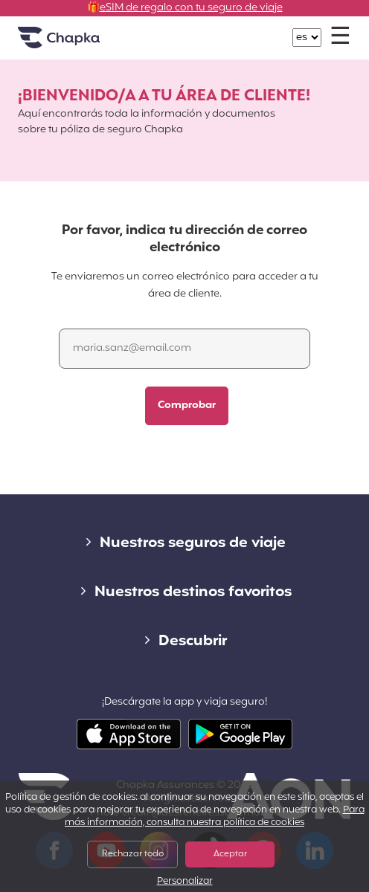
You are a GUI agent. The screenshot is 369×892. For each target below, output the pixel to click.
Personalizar (185, 882)
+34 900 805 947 (193, 30)
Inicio (77, 43)
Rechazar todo (133, 854)
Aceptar (230, 854)
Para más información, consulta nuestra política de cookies (215, 816)
